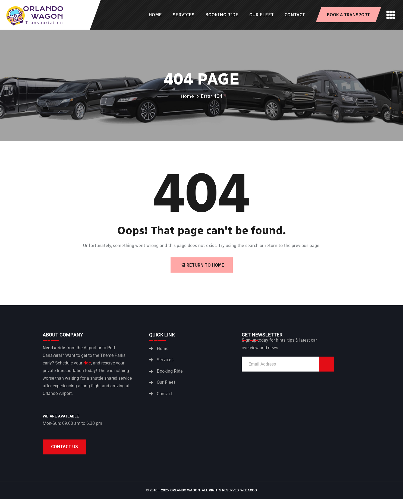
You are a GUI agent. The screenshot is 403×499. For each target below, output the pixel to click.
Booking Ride (221, 14)
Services (183, 14)
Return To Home (202, 265)
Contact (295, 14)
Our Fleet (261, 14)
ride (87, 363)
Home (155, 14)
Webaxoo (248, 490)
